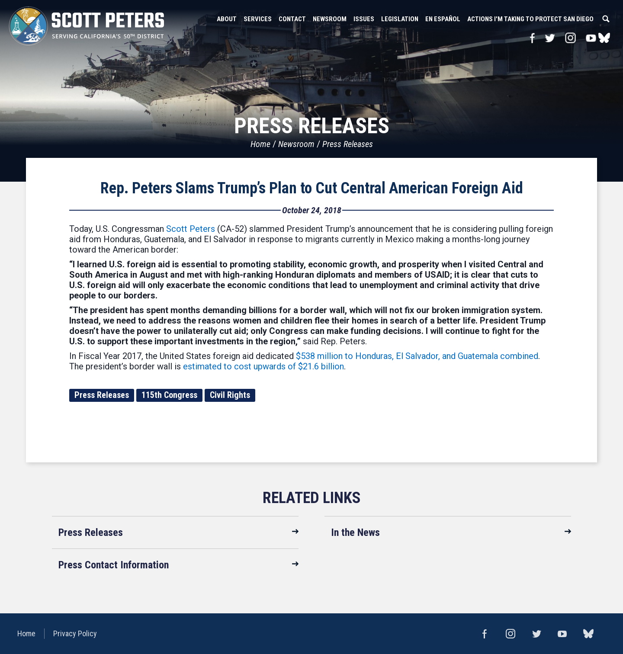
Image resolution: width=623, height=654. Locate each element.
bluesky (604, 38)
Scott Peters (190, 229)
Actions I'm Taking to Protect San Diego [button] (530, 19)
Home (260, 144)
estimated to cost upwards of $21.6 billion (263, 366)
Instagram (570, 38)
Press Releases (347, 144)
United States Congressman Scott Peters (86, 26)
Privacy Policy (75, 633)
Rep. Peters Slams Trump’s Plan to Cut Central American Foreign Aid (311, 188)
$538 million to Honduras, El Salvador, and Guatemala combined (416, 356)
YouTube (591, 38)
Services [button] (258, 19)
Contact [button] (292, 19)
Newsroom (296, 144)
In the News (355, 532)
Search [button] (605, 19)
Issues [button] (363, 19)
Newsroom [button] (330, 19)
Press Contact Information (113, 565)
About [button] (227, 19)
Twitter (550, 38)
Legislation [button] (399, 19)
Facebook (532, 38)
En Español (442, 19)
